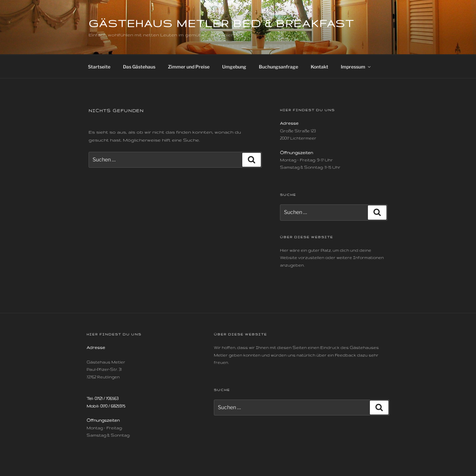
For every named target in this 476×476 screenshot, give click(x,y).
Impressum (356, 66)
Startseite (99, 66)
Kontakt (319, 66)
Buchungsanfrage (278, 66)
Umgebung (234, 66)
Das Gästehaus (139, 66)
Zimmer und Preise (189, 66)
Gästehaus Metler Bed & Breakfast (221, 23)
